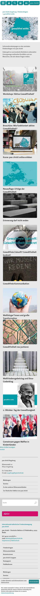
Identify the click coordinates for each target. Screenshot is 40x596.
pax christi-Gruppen (9, 558)
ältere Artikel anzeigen (7, 447)
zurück (2, 449)
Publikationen (7, 564)
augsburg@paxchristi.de (15, 473)
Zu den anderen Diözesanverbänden (14, 487)
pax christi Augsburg (10, 12)
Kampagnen (7, 561)
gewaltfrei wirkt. (9, 14)
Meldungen (7, 480)
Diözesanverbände (9, 551)
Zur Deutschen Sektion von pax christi (15, 491)
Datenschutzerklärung (7, 593)
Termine (5, 484)
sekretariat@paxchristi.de (13, 538)
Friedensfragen (23, 12)
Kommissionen (8, 554)
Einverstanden (33, 581)
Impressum (6, 540)
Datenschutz (15, 540)
